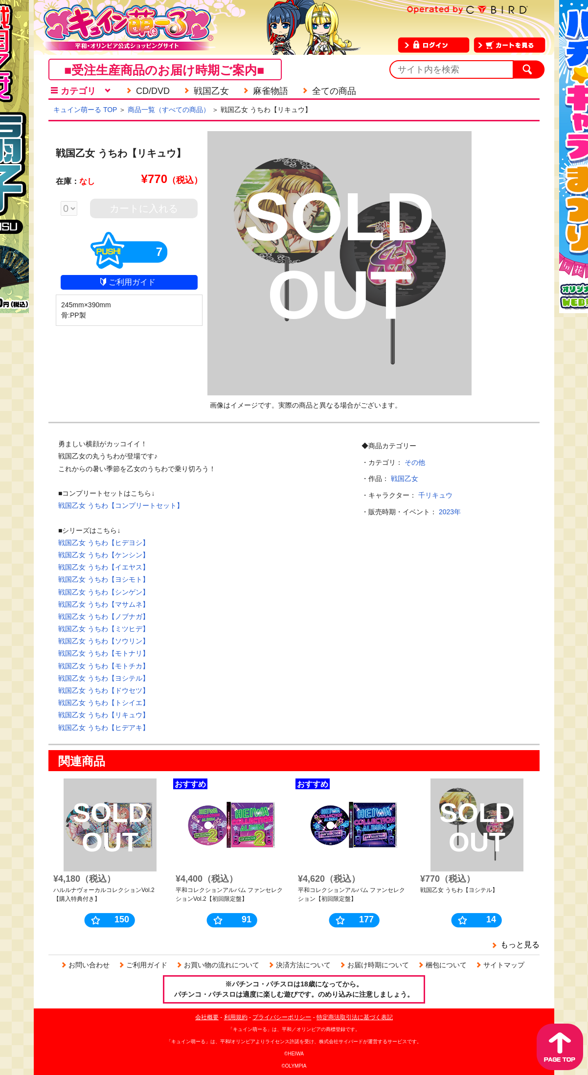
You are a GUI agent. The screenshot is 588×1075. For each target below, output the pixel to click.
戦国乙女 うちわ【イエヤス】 (103, 567)
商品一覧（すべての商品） (169, 110)
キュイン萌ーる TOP (85, 110)
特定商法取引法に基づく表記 (355, 1017)
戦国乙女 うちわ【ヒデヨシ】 (103, 543)
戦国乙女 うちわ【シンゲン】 (103, 592)
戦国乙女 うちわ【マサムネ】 (103, 604)
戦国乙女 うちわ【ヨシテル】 (103, 678)
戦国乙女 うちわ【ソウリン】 (103, 641)
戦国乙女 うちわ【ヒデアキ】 (103, 728)
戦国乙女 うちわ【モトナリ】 (103, 653)
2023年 (450, 512)
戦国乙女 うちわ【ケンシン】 (103, 555)
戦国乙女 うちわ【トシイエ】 (103, 703)
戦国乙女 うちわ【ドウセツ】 (103, 690)
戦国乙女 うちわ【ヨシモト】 (103, 579)
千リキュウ (435, 495)
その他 (415, 462)
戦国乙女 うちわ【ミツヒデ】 (103, 629)
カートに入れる (144, 208)
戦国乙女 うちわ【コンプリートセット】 (120, 505)
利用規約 (236, 1017)
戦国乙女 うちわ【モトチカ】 (103, 666)
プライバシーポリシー (281, 1017)
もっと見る (520, 944)
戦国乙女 (404, 478)
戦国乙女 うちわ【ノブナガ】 (103, 616)
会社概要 (207, 1017)
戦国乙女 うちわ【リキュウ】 (103, 715)
